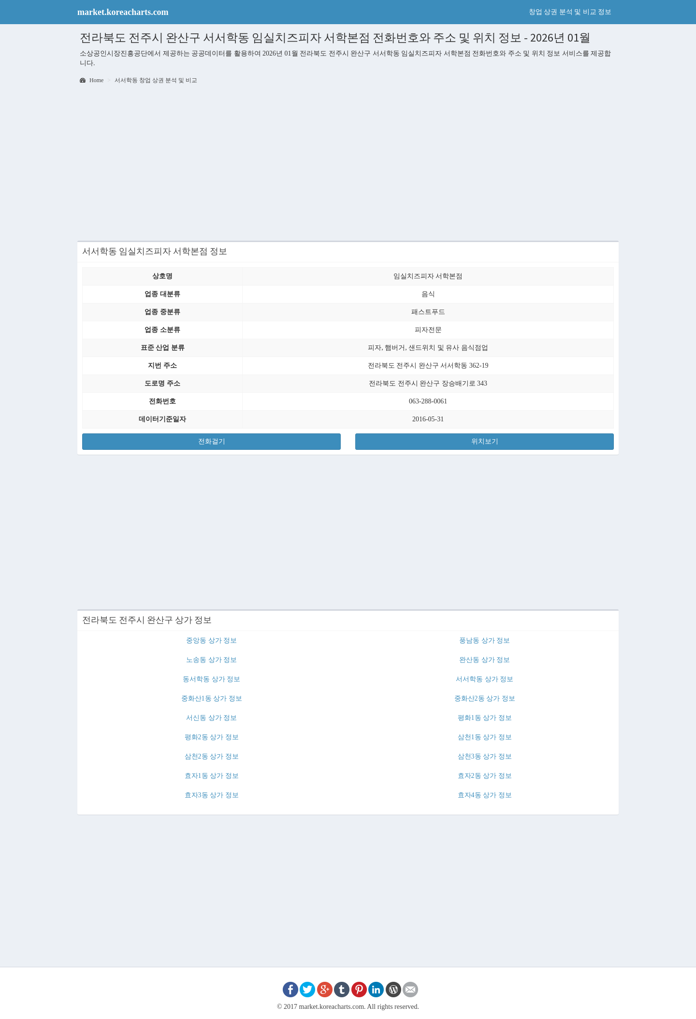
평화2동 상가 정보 (212, 737)
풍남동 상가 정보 (484, 640)
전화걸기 (211, 441)
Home (91, 80)
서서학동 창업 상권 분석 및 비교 (156, 80)
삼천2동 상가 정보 (212, 756)
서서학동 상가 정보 (484, 679)
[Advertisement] (348, 163)
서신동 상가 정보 (211, 717)
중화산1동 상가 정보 (211, 698)
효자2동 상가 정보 (485, 775)
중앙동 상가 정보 (211, 640)
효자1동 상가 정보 (212, 775)
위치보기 (484, 441)
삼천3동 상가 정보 (485, 756)
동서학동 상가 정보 (211, 679)
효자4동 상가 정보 (485, 795)
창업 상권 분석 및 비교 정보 (570, 11)
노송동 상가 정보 (211, 659)
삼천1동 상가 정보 (485, 737)
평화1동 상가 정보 (485, 717)
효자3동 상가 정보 (212, 795)
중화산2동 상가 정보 (484, 698)
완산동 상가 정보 (484, 659)
